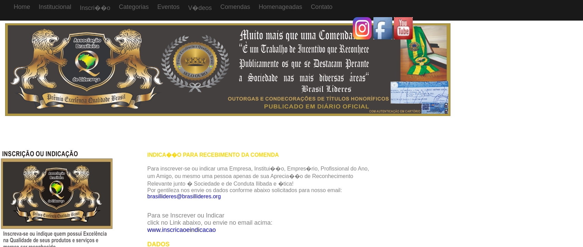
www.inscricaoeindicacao (181, 229)
